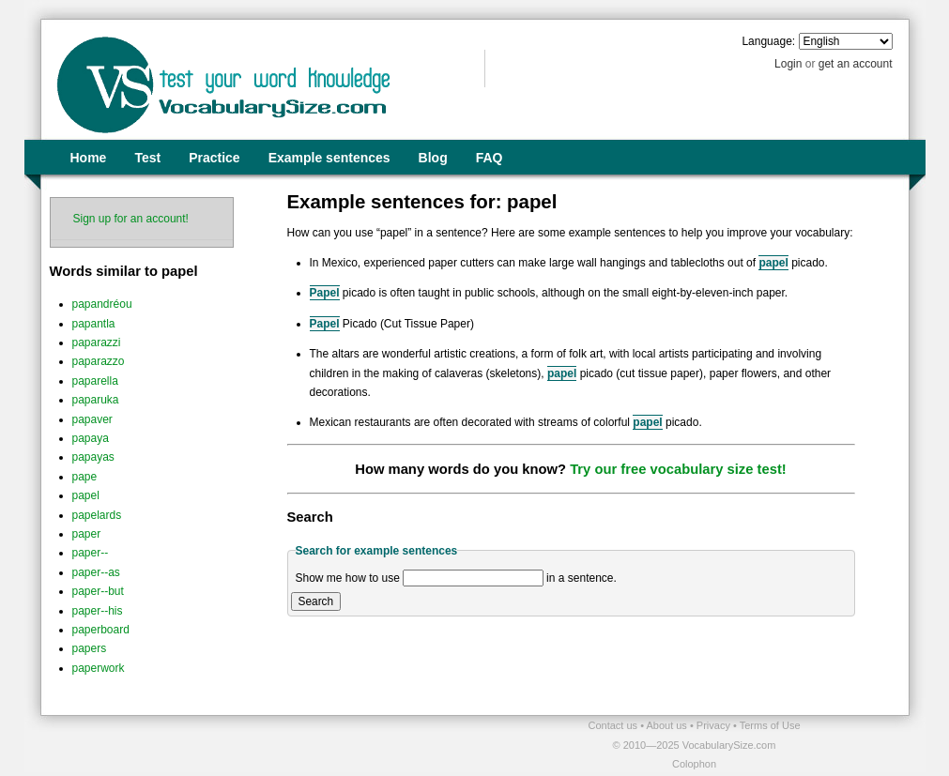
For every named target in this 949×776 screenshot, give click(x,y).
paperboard (101, 629)
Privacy (714, 725)
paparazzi (96, 342)
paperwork (98, 668)
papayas (93, 457)
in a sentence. (581, 578)
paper (86, 533)
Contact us (615, 725)
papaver (92, 419)
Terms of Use (770, 725)
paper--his (97, 610)
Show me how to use (348, 578)
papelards (97, 515)
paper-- (90, 552)
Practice (214, 157)
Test (147, 157)
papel (85, 495)
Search (316, 601)
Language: (768, 41)
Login (788, 63)
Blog (433, 157)
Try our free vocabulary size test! (678, 469)
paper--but (98, 591)
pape (85, 476)
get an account (856, 63)
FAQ (489, 157)
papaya (90, 438)
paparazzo (98, 361)
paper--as (96, 572)
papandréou (102, 304)
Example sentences (329, 157)
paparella (95, 381)
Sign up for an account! (131, 218)
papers (89, 648)
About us (667, 725)
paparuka (95, 399)
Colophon (694, 763)
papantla (93, 323)
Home (88, 157)
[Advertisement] (260, 744)
